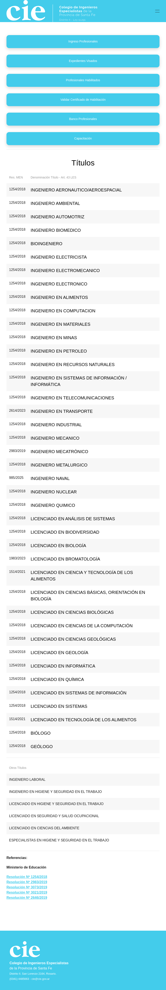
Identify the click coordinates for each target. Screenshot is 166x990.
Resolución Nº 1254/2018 (26, 877)
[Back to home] (51, 11)
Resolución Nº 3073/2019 (26, 887)
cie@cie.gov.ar (41, 978)
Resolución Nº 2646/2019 (26, 897)
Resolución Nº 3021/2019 (26, 892)
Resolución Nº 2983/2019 (26, 882)
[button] (157, 11)
